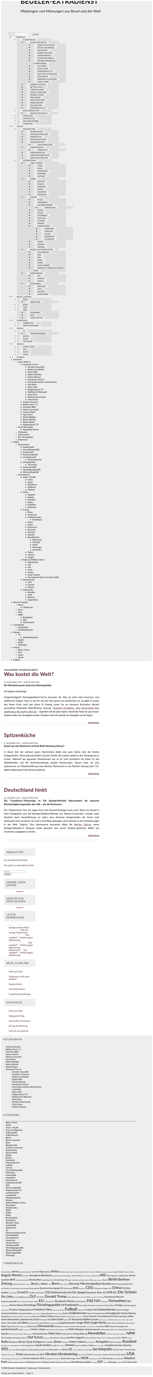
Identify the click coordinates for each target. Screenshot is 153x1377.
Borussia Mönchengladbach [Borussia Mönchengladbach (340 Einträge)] (85, 1283)
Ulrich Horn (43, 82)
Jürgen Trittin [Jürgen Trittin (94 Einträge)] (111, 1323)
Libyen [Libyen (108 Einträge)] (20, 1329)
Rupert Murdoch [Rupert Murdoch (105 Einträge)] (115, 1342)
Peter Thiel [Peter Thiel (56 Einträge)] (104, 1338)
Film (25, 349)
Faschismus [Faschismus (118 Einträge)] (81, 1301)
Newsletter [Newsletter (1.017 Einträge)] (97, 1333)
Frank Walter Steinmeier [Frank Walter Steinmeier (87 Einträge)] (87, 1305)
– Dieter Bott (16, 1079)
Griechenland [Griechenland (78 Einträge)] (58, 1313)
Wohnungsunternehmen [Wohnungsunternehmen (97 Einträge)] (16, 1362)
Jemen (40, 263)
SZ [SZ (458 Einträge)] (70, 1349)
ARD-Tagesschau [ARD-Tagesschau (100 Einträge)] (113, 1276)
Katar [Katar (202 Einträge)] (3, 1326)
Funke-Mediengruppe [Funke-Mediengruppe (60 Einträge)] (58, 1310)
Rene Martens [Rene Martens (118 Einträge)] (48, 1342)
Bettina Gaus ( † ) (37, 87)
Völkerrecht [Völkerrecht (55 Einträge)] (57, 1358)
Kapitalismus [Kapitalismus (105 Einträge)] (121, 1323)
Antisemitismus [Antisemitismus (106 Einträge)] (77, 1276)
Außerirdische (12, 1135)
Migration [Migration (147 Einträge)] (5, 1334)
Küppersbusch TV (45, 71)
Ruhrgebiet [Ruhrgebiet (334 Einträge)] (102, 1341)
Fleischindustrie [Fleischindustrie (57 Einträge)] (5, 1305)
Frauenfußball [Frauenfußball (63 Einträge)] (99, 1305)
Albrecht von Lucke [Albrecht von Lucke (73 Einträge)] (67, 1272)
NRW (25, 310)
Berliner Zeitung (82, 824)
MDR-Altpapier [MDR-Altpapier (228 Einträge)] (76, 1329)
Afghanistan (43, 252)
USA (39, 276)
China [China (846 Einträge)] (116, 1287)
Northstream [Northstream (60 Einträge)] (122, 1334)
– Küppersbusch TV (19, 1094)
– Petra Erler (16, 1099)
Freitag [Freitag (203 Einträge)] (118, 1305)
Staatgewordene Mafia (19, 927)
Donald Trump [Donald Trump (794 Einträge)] (55, 1296)
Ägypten (41, 181)
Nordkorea (42, 171)
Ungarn (40, 247)
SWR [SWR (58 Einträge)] (60, 1350)
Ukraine (41, 244)
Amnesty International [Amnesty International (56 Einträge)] (107, 1272)
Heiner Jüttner (37, 95)
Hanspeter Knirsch (46, 58)
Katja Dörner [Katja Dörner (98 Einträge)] (11, 1326)
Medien (20, 328)
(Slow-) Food (29, 347)
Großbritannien (45, 205)
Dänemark (49, 229)
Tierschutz (42, 150)
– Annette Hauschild (20, 1072)
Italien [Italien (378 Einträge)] (87, 1319)
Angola (40, 184)
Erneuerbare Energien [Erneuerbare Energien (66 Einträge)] (27, 1301)
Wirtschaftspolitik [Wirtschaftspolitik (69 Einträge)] (118, 1358)
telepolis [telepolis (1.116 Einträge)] (105, 1349)
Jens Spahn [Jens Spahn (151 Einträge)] (12, 1323)
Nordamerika (36, 273)
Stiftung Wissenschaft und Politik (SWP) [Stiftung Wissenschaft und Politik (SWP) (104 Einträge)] (43, 1350)
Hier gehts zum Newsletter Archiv (19, 865)
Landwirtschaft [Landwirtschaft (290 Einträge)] (9, 1329)
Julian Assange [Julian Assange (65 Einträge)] (54, 1323)
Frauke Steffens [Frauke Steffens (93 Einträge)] (109, 1305)
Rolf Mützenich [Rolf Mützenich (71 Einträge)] (90, 1342)
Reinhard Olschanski (47, 79)
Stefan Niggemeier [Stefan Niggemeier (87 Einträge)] (22, 1350)
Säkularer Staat (12, 1222)
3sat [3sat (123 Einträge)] (33, 1272)
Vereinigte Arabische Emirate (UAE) (43, 577)
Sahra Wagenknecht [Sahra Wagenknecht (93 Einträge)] (28, 1345)
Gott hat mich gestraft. (19, 1031)
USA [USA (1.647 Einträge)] (131, 1353)
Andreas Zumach (38, 84)
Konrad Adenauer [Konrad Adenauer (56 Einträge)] (91, 1326)
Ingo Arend (35, 97)
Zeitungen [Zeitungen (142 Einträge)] (112, 1362)
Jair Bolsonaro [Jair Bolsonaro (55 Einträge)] (102, 1319)
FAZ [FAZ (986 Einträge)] (90, 1300)
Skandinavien (43, 226)
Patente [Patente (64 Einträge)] (99, 1338)
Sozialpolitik (11, 1225)
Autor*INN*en (29, 40)
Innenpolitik (36, 137)
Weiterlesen (93, 722)
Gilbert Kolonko (44, 53)
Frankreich (42, 202)
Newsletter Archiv (38, 113)
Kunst (25, 352)
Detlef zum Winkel (45, 48)
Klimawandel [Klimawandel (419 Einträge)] (46, 1326)
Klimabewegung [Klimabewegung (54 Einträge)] (23, 1326)
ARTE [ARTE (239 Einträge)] (12, 1279)
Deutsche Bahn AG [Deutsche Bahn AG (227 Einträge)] (96, 1292)
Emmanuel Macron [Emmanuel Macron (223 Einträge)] (114, 1296)
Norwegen (49, 236)
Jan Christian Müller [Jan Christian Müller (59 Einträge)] (123, 1319)
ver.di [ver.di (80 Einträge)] (2, 1358)
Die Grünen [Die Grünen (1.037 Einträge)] (127, 1292)
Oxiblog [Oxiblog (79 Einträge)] (87, 1338)
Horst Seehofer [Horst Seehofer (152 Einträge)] (90, 1316)
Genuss (20, 344)
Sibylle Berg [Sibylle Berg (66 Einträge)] (78, 1345)
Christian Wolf (37, 90)
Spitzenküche (20, 735)
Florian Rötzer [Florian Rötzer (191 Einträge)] (16, 1305)
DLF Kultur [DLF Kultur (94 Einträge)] (40, 1297)
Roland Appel (36, 105)
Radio (25, 339)
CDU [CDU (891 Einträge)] (89, 1287)
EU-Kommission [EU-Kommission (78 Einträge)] (49, 1301)
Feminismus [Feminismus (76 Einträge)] (104, 1301)
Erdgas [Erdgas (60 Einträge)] (19, 1301)
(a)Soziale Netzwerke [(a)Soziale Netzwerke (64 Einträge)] (25, 1272)
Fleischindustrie (44, 145)
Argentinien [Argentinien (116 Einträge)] (123, 1275)
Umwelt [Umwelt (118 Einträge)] (89, 1354)
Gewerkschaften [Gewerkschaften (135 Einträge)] (25, 1313)
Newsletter (11, 1205)
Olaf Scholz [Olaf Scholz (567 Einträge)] (35, 1337)
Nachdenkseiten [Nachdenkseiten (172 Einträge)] (40, 1333)
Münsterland (36, 318)
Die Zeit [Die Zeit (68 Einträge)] (15, 1297)
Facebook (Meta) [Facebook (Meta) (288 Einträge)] (64, 1301)
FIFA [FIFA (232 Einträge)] (128, 1301)
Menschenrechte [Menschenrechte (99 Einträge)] (107, 1329)
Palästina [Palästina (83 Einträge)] (93, 1338)
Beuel (25, 299)
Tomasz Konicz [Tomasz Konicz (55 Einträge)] (11, 1354)
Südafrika (41, 192)
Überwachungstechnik (16, 1232)
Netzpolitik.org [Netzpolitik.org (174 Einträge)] (80, 1333)
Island (47, 234)
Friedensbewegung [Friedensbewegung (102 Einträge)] (129, 1305)
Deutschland (29, 129)
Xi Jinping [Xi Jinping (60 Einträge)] (94, 1362)
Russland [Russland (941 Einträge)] (129, 1341)
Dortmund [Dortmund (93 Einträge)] (75, 1297)
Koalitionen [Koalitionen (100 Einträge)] (59, 1326)
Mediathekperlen (31, 326)
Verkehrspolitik (37, 153)
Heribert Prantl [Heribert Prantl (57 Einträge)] (79, 1316)
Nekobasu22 (14, 950)
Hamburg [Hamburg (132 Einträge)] (5, 1316)
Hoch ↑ (29, 1373)
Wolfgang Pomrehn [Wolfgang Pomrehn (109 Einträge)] (33, 1362)
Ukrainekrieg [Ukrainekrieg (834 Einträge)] (67, 1354)
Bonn (25, 305)
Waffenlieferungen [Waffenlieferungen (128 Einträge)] (68, 1358)
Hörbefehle (28, 323)
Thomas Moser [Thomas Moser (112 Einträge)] (118, 1350)
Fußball (21, 357)
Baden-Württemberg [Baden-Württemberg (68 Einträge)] (74, 1280)
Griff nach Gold (15, 971)
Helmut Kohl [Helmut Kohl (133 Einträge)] (60, 1316)
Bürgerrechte (11, 1145)
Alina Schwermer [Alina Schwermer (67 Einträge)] (90, 1272)
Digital (26, 336)
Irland (40, 210)
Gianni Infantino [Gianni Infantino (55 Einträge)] (36, 1313)
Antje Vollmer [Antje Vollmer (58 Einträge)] (87, 1276)
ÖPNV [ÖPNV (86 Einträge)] (124, 1362)
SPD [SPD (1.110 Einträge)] (4, 1349)
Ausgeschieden (15, 984)
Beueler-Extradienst (17, 1368)
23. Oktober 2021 (12, 798)
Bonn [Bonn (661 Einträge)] (55, 1283)
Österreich (42, 215)
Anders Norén (17, 1373)
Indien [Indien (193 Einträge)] (131, 1316)
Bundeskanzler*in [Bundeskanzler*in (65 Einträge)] (6, 1288)
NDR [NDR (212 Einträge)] (57, 1333)
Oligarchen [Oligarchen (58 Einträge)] (46, 1338)
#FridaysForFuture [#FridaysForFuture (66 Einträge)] (6, 1272)
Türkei (40, 242)
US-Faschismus (12, 1242)
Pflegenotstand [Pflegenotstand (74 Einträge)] (112, 1338)
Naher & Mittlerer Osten (41, 250)
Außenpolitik (36, 132)
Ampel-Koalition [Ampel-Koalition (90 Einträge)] (118, 1272)
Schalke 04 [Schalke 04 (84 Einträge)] (55, 1345)
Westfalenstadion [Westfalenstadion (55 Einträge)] (93, 1358)
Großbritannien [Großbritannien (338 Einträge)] (77, 1313)
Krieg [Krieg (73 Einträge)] (97, 1326)
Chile (39, 289)
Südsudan (41, 194)
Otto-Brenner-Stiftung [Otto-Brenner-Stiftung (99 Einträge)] (58, 1338)
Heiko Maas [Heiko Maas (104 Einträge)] (35, 1316)
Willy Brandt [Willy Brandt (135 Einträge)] (107, 1358)
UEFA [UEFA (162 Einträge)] (41, 1354)
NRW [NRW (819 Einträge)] (131, 1333)
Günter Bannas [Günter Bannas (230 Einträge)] (128, 1313)
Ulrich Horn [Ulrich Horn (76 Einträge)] (81, 1355)
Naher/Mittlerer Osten (16, 1202)
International (29, 160)
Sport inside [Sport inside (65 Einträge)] (12, 1350)
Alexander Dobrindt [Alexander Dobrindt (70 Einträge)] (79, 1272)
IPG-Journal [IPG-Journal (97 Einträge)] (43, 1320)
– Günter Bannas (18, 1082)
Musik (25, 354)
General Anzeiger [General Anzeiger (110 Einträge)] (122, 1310)
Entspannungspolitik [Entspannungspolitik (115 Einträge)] (9, 1301)
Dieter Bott (42, 50)
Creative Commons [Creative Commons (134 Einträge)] (37, 1292)
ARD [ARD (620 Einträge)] (102, 1275)
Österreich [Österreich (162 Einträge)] (132, 1362)
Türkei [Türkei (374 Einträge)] (19, 1354)
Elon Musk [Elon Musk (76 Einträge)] (100, 1297)
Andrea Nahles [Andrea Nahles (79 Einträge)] (129, 1272)
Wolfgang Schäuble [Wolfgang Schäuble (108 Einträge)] (48, 1362)
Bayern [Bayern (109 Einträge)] (105, 1280)
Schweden (49, 239)
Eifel (32, 315)
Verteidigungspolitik (39, 155)
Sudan (40, 189)
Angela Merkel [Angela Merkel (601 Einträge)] (11, 1275)
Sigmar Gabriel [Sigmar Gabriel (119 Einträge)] (88, 1345)
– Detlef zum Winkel (20, 1077)
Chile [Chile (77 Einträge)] (110, 1288)
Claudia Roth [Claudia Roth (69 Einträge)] (12, 1293)
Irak (39, 257)
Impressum (28, 124)
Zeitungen (27, 341)
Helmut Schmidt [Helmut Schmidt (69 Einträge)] (70, 1316)
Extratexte (10, 1160)
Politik (20, 126)
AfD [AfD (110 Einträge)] (37, 1272)
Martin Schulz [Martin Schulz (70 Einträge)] (50, 1329)
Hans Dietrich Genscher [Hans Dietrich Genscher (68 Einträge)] (16, 1316)
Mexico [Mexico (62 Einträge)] (116, 1329)
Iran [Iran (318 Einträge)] (54, 1319)
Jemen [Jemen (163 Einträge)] (4, 1323)
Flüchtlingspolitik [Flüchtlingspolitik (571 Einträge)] (48, 1305)
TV (24, 331)
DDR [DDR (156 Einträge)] (69, 1292)
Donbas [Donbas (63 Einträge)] (69, 1297)
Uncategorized (12, 1237)
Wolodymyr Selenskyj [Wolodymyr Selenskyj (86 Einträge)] (63, 1362)
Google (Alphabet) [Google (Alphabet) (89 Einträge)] (47, 1313)
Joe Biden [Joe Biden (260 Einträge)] (23, 1322)
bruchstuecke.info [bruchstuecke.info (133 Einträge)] (125, 1284)
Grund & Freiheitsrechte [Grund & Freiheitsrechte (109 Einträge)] (96, 1313)
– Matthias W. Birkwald (21, 1097)
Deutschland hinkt (25, 790)
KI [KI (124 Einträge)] (18, 1326)
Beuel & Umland (24, 297)
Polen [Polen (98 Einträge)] (119, 1338)
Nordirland (49, 208)
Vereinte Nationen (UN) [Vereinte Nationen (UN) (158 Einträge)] (33, 1358)
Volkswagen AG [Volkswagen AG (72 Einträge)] (49, 1358)
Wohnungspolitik (13, 1252)
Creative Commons (14, 1147)
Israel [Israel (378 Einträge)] (60, 1319)
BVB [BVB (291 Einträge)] (75, 1288)
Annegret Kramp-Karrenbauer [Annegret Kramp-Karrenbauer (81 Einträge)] (61, 1276)
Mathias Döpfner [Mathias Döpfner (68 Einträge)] (59, 1329)
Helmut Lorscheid (38, 92)
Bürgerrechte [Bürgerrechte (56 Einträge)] (82, 1288)
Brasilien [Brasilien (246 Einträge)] (107, 1283)
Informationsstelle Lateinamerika (42, 382)
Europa (33, 197)
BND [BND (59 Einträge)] (50, 1284)
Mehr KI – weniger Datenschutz (19, 931)
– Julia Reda (16, 1089)
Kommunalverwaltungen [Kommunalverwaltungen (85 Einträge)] (78, 1326)
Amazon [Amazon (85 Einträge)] (98, 1272)
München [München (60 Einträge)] (29, 1334)
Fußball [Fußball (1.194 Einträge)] (71, 1309)
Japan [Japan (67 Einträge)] (131, 1319)
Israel (40, 260)
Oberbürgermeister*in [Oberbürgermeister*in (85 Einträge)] (19, 1338)
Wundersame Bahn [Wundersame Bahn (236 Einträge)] (81, 1361)
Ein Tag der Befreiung (18, 1026)
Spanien (40, 223)
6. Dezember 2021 (12, 743)
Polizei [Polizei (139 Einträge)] (124, 1337)
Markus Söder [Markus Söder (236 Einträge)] (38, 1329)
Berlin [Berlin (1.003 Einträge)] (113, 1279)
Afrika (33, 179)
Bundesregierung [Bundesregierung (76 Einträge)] (16, 1288)
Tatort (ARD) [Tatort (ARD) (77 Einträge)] (88, 1350)
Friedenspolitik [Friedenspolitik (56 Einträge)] (4, 1310)
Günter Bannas (44, 55)
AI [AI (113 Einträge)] (60, 1272)
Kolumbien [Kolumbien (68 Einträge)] (66, 1326)
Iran (39, 255)
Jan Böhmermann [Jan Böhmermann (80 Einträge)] (112, 1320)
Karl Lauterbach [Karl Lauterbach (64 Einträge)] (130, 1323)
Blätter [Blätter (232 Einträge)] (44, 1283)
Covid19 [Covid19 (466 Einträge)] (22, 1292)
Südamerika (35, 284)
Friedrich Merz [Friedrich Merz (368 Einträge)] (43, 1309)
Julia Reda (41, 66)
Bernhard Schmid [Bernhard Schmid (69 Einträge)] (17, 1284)
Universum (10, 1240)
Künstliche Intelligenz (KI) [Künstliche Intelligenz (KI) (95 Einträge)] (119, 1326)
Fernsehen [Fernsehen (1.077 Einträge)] (117, 1300)
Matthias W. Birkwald (47, 74)
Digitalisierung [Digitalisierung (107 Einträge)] (23, 1297)
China (40, 166)
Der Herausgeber (30, 121)
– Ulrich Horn (17, 1104)
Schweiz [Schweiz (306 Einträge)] (69, 1345)
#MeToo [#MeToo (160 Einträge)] (15, 1271)
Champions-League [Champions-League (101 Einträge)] (101, 1288)
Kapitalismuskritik (14, 1182)
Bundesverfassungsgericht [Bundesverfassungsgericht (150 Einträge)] (51, 1288)
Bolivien (41, 291)
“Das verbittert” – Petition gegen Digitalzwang (21, 937)
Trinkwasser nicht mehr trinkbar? (19, 977)
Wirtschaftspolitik (39, 158)
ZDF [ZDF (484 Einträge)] (100, 1361)
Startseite (20, 37)
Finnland (48, 231)
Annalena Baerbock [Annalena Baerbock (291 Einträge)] (40, 1275)
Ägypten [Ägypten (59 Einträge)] (119, 1362)
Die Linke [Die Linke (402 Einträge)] (7, 1296)
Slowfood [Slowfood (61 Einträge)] (101, 1345)
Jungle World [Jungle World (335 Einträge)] (98, 1322)
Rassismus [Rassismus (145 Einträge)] (13, 1342)
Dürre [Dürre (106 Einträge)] (88, 1297)
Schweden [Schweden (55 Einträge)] (62, 1345)
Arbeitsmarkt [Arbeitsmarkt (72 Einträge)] (95, 1276)
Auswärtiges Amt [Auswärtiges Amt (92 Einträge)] (47, 1280)
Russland (41, 218)
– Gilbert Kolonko (18, 1107)
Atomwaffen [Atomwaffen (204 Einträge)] (35, 1279)
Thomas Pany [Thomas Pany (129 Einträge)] (129, 1350)
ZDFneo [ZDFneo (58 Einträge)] (106, 1362)
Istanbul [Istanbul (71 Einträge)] (66, 1319)
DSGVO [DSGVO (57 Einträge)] (84, 1297)
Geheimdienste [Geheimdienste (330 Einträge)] (107, 1309)
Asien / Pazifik (36, 163)
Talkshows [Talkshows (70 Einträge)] (81, 1350)
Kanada (40, 278)
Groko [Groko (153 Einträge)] (65, 1313)
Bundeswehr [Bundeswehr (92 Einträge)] (68, 1288)
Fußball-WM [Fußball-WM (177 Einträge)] (91, 1309)
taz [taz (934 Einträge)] (95, 1349)
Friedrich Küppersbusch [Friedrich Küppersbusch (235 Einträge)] (21, 1309)
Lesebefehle (22, 320)
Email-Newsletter (31, 111)
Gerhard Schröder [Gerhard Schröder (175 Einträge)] (9, 1313)
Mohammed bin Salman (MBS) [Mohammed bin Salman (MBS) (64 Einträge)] (18, 1334)
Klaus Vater (42, 69)
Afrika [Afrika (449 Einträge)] (55, 1271)
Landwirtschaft (37, 142)
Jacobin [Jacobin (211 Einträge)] (95, 1319)
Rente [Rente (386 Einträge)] (57, 1341)
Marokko (41, 187)
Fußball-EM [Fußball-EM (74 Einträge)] (81, 1310)
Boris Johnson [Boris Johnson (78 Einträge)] (64, 1284)
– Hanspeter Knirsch (20, 1084)
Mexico (40, 281)
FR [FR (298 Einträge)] (62, 1305)
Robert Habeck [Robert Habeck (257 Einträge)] (77, 1341)
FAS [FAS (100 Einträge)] (75, 1301)
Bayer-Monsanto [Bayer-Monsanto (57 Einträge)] (98, 1280)
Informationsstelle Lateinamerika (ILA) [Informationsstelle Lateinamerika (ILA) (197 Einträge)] (19, 1319)
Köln (25, 307)
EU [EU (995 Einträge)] (41, 1300)
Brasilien (41, 286)
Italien (40, 213)
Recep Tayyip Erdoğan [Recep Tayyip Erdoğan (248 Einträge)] (30, 1341)
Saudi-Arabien (43, 265)
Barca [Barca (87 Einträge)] (91, 1280)
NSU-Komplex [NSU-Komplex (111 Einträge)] (6, 1338)
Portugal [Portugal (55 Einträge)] (130, 1338)
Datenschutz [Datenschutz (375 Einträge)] (59, 1292)
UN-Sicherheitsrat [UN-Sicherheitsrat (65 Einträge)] (97, 1354)
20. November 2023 (13, 682)
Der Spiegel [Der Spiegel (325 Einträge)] (79, 1292)
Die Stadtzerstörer (17, 989)
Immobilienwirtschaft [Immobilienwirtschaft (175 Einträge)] (107, 1316)
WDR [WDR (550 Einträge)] (84, 1358)
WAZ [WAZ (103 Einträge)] (78, 1358)
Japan (39, 168)
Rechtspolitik (11, 1217)
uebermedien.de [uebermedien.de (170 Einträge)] (31, 1354)
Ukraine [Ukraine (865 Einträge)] (51, 1354)
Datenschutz (29, 118)
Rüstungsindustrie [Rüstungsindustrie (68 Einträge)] (16, 1345)
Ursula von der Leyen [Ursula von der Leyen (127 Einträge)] (117, 1354)
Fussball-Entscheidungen (20, 994)
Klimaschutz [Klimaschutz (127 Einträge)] (32, 1326)
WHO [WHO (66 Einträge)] (99, 1358)
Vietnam (41, 176)
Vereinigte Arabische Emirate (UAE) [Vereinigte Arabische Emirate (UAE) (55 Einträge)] (13, 1358)
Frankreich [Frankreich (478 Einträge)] (72, 1305)
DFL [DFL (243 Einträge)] (115, 1292)
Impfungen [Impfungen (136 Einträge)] (122, 1316)
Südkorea (41, 173)
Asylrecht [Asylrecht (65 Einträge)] (18, 1280)
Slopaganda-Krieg (16, 1016)
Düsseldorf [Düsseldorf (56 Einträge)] (94, 1297)
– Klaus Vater (16, 1092)
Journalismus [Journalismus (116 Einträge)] (44, 1323)
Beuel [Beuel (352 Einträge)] (34, 1283)
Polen (40, 200)
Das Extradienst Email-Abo (16, 860)
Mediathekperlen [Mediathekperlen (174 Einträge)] (93, 1329)
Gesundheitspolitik (39, 134)
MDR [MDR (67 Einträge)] (66, 1329)
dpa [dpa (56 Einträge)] (80, 1297)
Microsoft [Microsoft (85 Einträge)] (132, 1330)
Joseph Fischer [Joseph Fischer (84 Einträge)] (34, 1323)
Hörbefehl (10, 1172)
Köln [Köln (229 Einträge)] (107, 1326)
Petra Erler (42, 76)
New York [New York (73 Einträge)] (109, 1334)
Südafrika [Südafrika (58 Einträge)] (75, 1350)
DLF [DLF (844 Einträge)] (33, 1296)
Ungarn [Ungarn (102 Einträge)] (105, 1355)
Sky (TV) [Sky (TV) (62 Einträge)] (96, 1345)
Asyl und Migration (14, 1130)
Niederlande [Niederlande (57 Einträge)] (116, 1334)
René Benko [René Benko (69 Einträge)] (65, 1342)
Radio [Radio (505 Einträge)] (5, 1341)
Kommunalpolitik (38, 139)
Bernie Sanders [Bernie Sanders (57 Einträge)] (27, 1284)
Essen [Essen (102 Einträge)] (36, 1301)
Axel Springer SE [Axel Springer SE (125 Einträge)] (60, 1280)
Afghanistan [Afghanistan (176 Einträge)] (44, 1271)
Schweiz (41, 221)
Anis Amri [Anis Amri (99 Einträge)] (25, 1276)
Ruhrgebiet (35, 312)
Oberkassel (35, 302)
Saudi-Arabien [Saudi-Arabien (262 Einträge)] (43, 1345)
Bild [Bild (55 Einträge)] (40, 1284)
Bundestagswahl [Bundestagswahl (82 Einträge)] (34, 1288)
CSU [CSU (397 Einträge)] (48, 1292)
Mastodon (28, 116)
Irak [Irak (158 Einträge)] (49, 1319)
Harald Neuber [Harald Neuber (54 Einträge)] (27, 1316)
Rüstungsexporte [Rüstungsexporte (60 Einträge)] (5, 1345)
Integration (11, 1177)
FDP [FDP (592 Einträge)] (97, 1301)
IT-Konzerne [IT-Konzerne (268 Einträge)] (75, 1319)
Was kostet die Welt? (29, 674)
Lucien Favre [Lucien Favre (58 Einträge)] (27, 1329)
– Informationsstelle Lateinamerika (26, 1087)
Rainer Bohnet (36, 103)
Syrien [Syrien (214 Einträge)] (65, 1349)
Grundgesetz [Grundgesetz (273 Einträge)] (113, 1313)
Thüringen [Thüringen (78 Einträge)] (4, 1355)
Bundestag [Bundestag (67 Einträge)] (25, 1288)
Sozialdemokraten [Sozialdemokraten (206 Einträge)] (114, 1345)
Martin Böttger (37, 100)
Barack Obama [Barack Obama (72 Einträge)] (84, 1280)
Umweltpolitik (37, 147)
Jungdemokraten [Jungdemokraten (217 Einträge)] (67, 1322)
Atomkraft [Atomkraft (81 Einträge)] (25, 1280)
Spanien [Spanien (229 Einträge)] (127, 1345)
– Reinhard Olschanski (20, 1102)
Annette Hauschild (46, 45)
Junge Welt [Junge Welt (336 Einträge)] (83, 1322)
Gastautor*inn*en (38, 42)
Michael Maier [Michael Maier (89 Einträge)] (123, 1330)
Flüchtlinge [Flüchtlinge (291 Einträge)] (30, 1305)
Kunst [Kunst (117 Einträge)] (102, 1326)
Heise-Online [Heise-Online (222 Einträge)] (47, 1316)
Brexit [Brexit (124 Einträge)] (114, 1284)
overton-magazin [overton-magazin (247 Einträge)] (75, 1337)
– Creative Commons (20, 1074)
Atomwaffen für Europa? (19, 1021)
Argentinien (42, 294)
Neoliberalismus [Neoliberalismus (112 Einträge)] (67, 1334)
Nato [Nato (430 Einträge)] (51, 1333)
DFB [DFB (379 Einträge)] (109, 1292)
